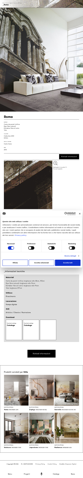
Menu (10, 474)
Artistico (9, 312)
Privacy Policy (40, 464)
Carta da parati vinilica (12, 124)
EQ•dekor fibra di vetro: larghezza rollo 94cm (22, 286)
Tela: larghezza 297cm (14, 288)
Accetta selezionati (41, 263)
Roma (21, 2)
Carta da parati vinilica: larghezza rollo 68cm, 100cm (25, 281)
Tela (5, 130)
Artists (6, 138)
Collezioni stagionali (9, 2)
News (73, 474)
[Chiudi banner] (80, 213)
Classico (17, 312)
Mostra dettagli (70, 256)
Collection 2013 (16, 2)
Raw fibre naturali (10, 126)
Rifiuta (15, 263)
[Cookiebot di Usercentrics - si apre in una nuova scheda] (66, 213)
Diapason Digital (70, 464)
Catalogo (56, 474)
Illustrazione (26, 312)
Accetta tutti (68, 263)
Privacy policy (20, 235)
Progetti (27, 474)
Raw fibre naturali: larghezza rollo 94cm (20, 283)
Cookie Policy (52, 464)
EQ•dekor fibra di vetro (11, 128)
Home (4, 2)
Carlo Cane (8, 144)
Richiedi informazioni (69, 157)
